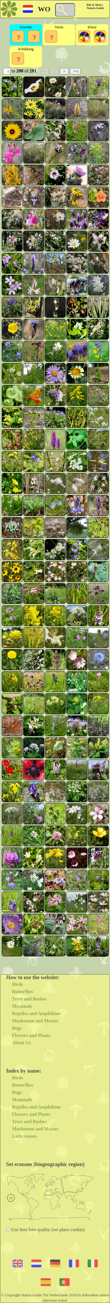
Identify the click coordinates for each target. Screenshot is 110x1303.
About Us (21, 1042)
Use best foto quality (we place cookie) (47, 1229)
